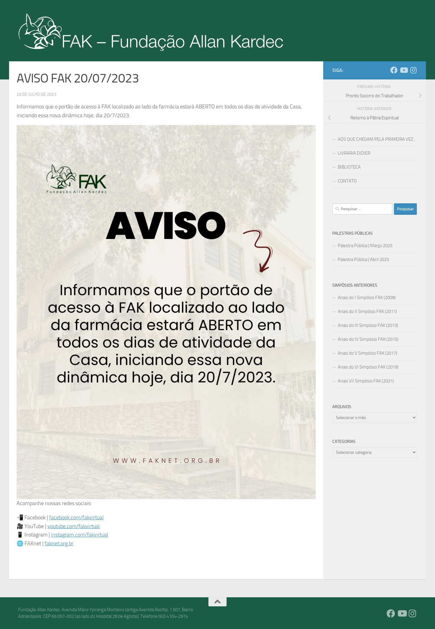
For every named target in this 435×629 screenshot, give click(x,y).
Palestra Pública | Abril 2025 (363, 259)
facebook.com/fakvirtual (76, 517)
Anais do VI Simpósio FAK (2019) (368, 367)
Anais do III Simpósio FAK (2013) (368, 325)
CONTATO (347, 181)
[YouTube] (403, 70)
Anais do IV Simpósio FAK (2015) (368, 339)
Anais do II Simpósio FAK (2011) (367, 311)
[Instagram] (413, 70)
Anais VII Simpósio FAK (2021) (366, 381)
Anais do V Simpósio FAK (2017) (367, 353)
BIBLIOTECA (349, 167)
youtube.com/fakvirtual (73, 526)
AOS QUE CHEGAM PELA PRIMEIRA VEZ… (377, 139)
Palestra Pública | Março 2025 (365, 245)
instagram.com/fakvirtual (79, 534)
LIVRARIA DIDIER (354, 153)
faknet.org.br (59, 543)
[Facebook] (394, 70)
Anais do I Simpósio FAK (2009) (367, 297)
